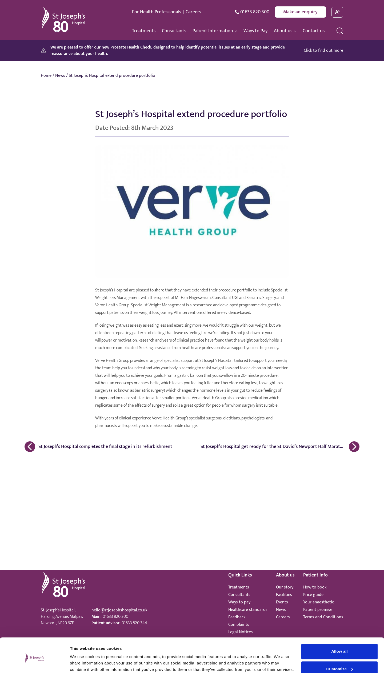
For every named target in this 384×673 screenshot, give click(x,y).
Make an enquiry (300, 12)
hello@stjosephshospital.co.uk (119, 610)
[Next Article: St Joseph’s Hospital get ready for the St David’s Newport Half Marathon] (278, 446)
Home (46, 76)
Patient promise (317, 609)
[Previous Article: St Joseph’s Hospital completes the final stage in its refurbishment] (105, 446)
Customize (339, 647)
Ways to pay (239, 602)
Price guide (313, 594)
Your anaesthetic (318, 602)
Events (282, 602)
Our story (284, 587)
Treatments (238, 587)
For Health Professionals (156, 12)
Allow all (339, 629)
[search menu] (340, 30)
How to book (314, 587)
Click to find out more (323, 50)
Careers (193, 12)
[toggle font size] (337, 12)
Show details (82, 662)
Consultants (239, 594)
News (60, 76)
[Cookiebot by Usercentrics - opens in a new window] (34, 663)
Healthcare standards (247, 609)
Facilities (284, 594)
